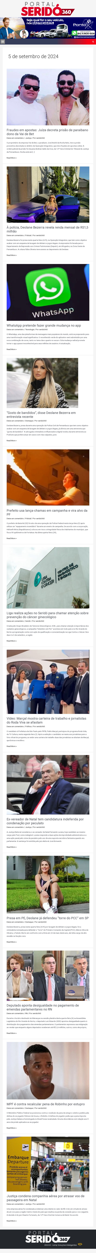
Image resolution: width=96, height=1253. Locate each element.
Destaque (29, 421)
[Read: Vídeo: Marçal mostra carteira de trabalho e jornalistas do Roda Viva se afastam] (48, 681)
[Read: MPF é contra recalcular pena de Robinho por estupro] (48, 1070)
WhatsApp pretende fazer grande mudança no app (44, 325)
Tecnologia (29, 329)
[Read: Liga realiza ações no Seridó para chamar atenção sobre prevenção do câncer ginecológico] (48, 577)
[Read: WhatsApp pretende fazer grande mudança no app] (48, 292)
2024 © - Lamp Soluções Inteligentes (60, 1245)
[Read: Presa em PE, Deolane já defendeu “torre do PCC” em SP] (48, 884)
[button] (2, 41)
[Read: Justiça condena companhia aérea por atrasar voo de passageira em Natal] (48, 1164)
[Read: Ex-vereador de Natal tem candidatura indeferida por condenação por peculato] (48, 785)
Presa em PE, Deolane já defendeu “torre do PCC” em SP (48, 918)
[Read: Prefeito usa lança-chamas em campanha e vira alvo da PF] (48, 477)
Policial (28, 235)
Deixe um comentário (15, 138)
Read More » (12, 157)
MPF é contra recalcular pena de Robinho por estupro (46, 1104)
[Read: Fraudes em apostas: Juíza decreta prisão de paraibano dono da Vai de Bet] (48, 97)
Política (28, 726)
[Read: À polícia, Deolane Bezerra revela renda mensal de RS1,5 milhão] (48, 194)
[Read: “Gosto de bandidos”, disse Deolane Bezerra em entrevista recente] (42, 383)
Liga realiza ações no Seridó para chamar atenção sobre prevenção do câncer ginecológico (48, 615)
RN (26, 1013)
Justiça (28, 138)
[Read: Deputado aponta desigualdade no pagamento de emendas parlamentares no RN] (48, 975)
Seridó (28, 621)
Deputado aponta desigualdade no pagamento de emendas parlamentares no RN (43, 1007)
